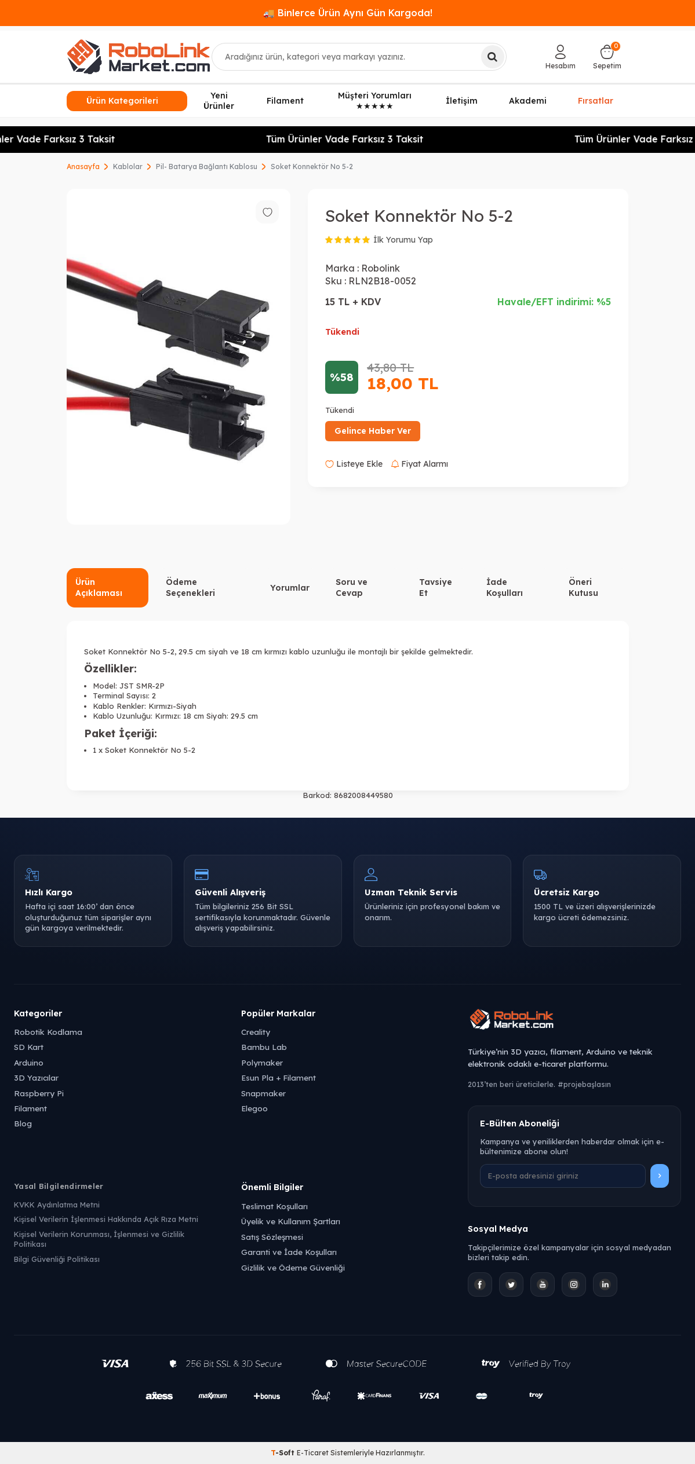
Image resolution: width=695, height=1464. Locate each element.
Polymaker (262, 1062)
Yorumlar (290, 588)
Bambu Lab (264, 1047)
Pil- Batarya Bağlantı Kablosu (206, 166)
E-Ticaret (313, 1452)
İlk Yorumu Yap (403, 240)
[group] (179, 357)
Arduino (28, 1062)
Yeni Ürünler (218, 101)
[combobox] (359, 57)
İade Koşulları (504, 587)
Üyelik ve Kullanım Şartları (290, 1221)
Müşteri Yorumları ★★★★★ (375, 101)
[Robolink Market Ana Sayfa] (574, 1021)
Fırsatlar (595, 100)
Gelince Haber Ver (372, 431)
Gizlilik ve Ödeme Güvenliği (293, 1267)
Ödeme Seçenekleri (190, 587)
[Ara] (492, 56)
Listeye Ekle (354, 464)
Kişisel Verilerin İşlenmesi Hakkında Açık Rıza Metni (106, 1219)
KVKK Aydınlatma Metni (57, 1204)
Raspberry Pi (39, 1093)
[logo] (138, 56)
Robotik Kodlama (48, 1032)
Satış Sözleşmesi (272, 1237)
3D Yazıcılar (36, 1077)
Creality (255, 1032)
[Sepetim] (607, 57)
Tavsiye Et (435, 587)
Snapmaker (263, 1093)
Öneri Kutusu (583, 587)
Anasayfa (83, 166)
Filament (285, 101)
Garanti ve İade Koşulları (289, 1252)
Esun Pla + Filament (278, 1077)
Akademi (528, 101)
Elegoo (254, 1108)
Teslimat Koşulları (274, 1206)
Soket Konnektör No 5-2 (312, 166)
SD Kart (28, 1047)
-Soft (284, 1452)
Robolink (380, 268)
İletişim (462, 101)
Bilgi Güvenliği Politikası (57, 1259)
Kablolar (128, 166)
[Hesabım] (560, 57)
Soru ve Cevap (351, 587)
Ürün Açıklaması (98, 587)
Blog (23, 1123)
